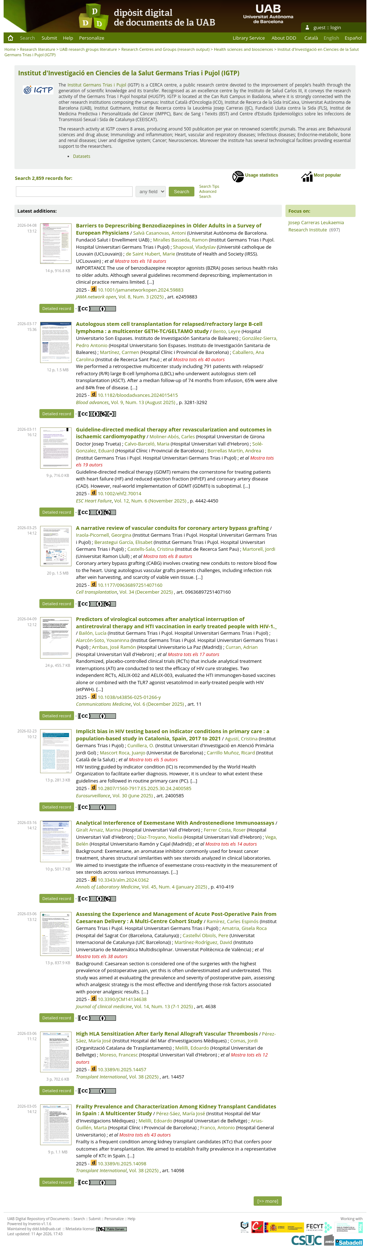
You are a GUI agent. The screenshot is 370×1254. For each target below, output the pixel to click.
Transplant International (101, 1076)
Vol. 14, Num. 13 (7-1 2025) (163, 1006)
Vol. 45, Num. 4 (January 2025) (174, 886)
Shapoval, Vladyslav (194, 247)
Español (353, 38)
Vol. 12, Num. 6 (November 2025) (150, 500)
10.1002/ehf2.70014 (119, 493)
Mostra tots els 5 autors (153, 759)
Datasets (81, 156)
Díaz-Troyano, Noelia (159, 837)
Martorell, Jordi (258, 549)
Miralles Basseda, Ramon (180, 239)
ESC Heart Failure (94, 500)
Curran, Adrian (242, 647)
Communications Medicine (103, 704)
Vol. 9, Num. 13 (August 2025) (143, 402)
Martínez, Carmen (119, 352)
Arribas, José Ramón (114, 647)
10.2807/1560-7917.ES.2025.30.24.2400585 (144, 788)
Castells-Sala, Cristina (151, 549)
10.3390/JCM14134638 (122, 999)
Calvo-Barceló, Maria (147, 443)
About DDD (284, 38)
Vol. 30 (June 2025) (132, 795)
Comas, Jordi (244, 1040)
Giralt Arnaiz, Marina (98, 830)
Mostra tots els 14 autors (231, 844)
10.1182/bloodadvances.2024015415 (138, 395)
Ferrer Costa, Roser (225, 830)
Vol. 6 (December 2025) (158, 704)
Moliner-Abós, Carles (172, 436)
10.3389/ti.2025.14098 (122, 1163)
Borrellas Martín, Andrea (234, 450)
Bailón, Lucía (92, 633)
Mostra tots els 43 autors (145, 1134)
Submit (49, 38)
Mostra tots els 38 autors (101, 956)
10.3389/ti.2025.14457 (122, 1069)
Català (311, 38)
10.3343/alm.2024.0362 (123, 880)
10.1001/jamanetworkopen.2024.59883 (140, 290)
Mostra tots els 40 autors (198, 359)
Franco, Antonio (217, 1127)
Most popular (321, 176)
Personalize (91, 38)
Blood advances (92, 402)
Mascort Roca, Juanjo (122, 752)
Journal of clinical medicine (104, 1006)
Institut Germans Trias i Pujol (97, 85)
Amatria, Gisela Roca (244, 928)
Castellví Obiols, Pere (205, 935)
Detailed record (56, 308)
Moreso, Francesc (118, 1054)
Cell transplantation (96, 592)
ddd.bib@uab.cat (46, 1228)
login (336, 27)
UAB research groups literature (88, 49)
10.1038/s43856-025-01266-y (129, 697)
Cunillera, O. (141, 745)
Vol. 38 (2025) (143, 1076)
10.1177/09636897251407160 (130, 585)
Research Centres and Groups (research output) (165, 49)
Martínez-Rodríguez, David (203, 942)
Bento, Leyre (226, 331)
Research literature (37, 49)
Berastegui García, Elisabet (123, 542)
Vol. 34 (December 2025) (146, 592)
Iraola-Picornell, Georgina (103, 535)
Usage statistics (255, 176)
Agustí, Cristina (241, 738)
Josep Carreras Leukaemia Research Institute (316, 225)
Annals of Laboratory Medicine (107, 886)
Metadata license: (95, 1228)
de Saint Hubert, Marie (150, 254)
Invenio (34, 1223)
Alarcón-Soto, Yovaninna (102, 640)
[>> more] (267, 1201)
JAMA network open (96, 296)
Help (68, 38)
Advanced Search (207, 194)
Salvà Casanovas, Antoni (159, 233)
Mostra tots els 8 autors (167, 556)
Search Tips (209, 186)
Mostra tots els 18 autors (140, 261)
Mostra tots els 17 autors (193, 654)
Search (27, 38)
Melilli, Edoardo (192, 1048)
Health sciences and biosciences (243, 49)
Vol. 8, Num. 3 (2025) (141, 296)
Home (10, 49)
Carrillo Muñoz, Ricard (231, 752)
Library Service (249, 38)
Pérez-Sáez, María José (180, 1113)
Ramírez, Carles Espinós (233, 921)
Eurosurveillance (93, 795)
